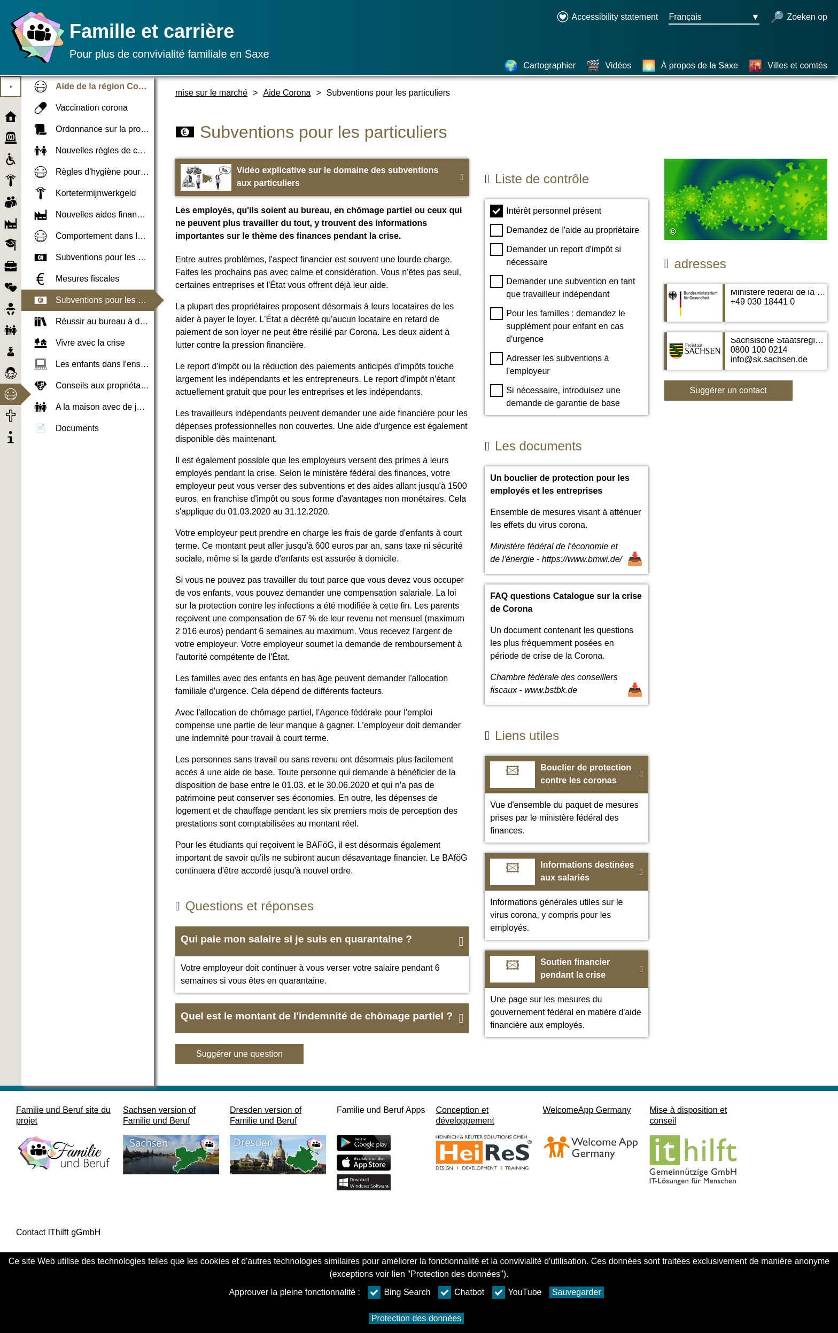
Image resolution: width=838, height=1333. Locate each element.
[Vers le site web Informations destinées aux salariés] (566, 896)
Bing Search (399, 1292)
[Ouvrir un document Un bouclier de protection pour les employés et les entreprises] (566, 520)
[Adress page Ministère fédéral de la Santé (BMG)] (745, 308)
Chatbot (461, 1292)
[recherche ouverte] (798, 18)
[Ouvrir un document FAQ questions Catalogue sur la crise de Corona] (566, 644)
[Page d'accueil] (34, 62)
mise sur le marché (211, 92)
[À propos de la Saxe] (690, 65)
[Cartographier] (539, 65)
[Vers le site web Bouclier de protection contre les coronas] (566, 799)
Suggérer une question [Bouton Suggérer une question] (239, 1053)
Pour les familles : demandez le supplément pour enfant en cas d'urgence (557, 325)
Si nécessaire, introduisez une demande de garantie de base (555, 396)
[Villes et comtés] (788, 65)
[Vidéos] (609, 65)
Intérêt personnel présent (545, 211)
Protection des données (416, 1318)
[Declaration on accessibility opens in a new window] (607, 18)
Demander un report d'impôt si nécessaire (555, 255)
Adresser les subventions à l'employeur (549, 364)
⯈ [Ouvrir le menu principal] (11, 86)
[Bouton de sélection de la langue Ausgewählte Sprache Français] (714, 18)
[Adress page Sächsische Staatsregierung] (745, 356)
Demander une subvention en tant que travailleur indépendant (562, 287)
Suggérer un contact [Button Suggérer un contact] (728, 390)
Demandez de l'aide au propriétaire (564, 230)
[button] (322, 941)
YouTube (517, 1292)
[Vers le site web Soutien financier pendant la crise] (566, 993)
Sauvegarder (576, 1292)
